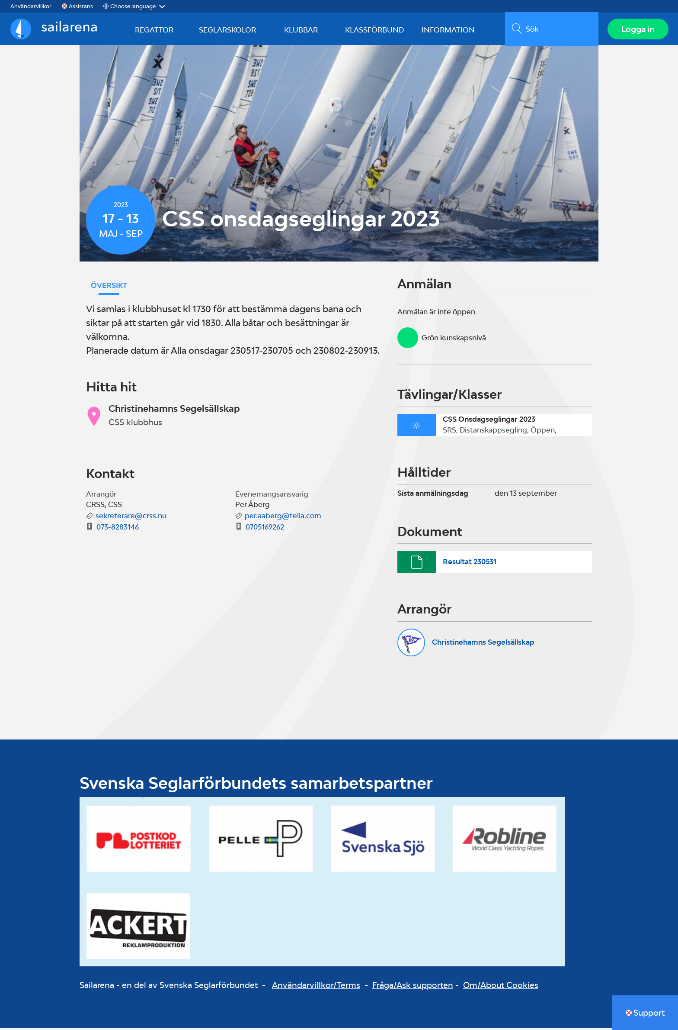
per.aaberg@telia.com (283, 517)
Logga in (637, 30)
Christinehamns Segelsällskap (483, 644)
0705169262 (265, 529)
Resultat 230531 (469, 563)
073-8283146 (117, 529)
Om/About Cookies (500, 986)
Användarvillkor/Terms (316, 986)
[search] (550, 30)
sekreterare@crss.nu (131, 517)
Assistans (81, 6)
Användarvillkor (30, 6)
